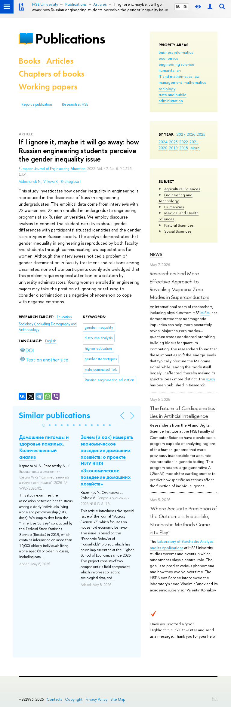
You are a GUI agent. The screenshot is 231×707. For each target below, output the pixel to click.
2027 (181, 134)
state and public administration (172, 97)
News (156, 254)
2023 (173, 141)
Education (64, 317)
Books (29, 61)
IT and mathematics (175, 76)
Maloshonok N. (30, 181)
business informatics (176, 52)
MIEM (205, 312)
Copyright (73, 699)
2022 (183, 141)
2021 (193, 141)
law (196, 76)
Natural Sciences (178, 225)
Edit (214, 698)
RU (178, 7)
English (50, 341)
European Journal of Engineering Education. (53, 168)
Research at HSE (75, 104)
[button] (44, 425)
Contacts (54, 699)
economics (168, 58)
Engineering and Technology (175, 198)
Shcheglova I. (71, 181)
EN (185, 7)
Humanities (174, 207)
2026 (191, 134)
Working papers (48, 86)
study (210, 379)
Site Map (117, 699)
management (170, 82)
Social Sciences (177, 231)
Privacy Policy (96, 699)
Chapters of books (51, 73)
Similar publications (54, 415)
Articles (59, 61)
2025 (201, 134)
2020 (163, 147)
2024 (163, 141)
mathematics (194, 82)
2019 (173, 147)
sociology (167, 88)
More (195, 147)
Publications (70, 38)
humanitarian (170, 70)
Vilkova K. (51, 181)
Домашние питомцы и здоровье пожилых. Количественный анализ (44, 447)
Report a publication (36, 104)
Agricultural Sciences (182, 189)
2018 (183, 147)
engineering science (176, 64)
